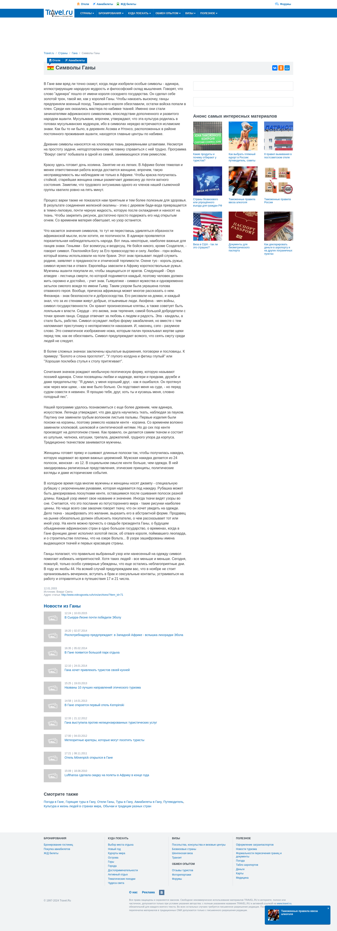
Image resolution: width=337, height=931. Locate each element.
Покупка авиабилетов (57, 849)
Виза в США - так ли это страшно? (205, 246)
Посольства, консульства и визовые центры (199, 844)
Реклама (148, 892)
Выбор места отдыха (120, 844)
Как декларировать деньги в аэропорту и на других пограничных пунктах (278, 249)
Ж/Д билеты (128, 4)
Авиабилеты (105, 4)
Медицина (242, 877)
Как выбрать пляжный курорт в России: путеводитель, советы (242, 157)
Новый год (114, 849)
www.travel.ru (284, 903)
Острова (113, 857)
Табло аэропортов (247, 864)
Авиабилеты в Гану (147, 802)
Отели (85, 4)
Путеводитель (173, 802)
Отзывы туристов (182, 870)
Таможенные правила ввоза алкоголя (242, 201)
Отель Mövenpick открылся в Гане (89, 757)
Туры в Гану (124, 802)
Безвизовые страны (184, 849)
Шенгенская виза (182, 853)
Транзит (177, 857)
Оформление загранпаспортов (255, 844)
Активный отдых (118, 874)
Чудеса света (116, 883)
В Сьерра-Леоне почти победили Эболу (93, 617)
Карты (240, 873)
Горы (111, 861)
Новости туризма (246, 849)
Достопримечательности (123, 870)
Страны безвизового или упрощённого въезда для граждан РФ (207, 202)
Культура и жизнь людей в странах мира (72, 806)
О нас (133, 892)
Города (112, 865)
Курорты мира (116, 853)
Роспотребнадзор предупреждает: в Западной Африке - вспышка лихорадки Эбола (124, 635)
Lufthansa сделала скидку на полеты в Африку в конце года (107, 775)
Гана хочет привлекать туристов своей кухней (97, 670)
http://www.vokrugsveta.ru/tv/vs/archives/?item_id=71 (92, 594)
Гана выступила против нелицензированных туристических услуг (111, 722)
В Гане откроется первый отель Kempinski (94, 705)
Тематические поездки (121, 878)
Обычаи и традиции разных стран (127, 806)
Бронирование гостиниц (58, 844)
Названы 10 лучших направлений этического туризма (103, 687)
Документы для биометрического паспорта (239, 247)
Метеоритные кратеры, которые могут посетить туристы (104, 740)
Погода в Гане (54, 802)
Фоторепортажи (181, 874)
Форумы (285, 4)
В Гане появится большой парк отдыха (92, 652)
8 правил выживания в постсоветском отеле (277, 156)
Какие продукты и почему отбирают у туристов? (204, 157)
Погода (240, 860)
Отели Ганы (105, 802)
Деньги (240, 869)
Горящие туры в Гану (80, 802)
